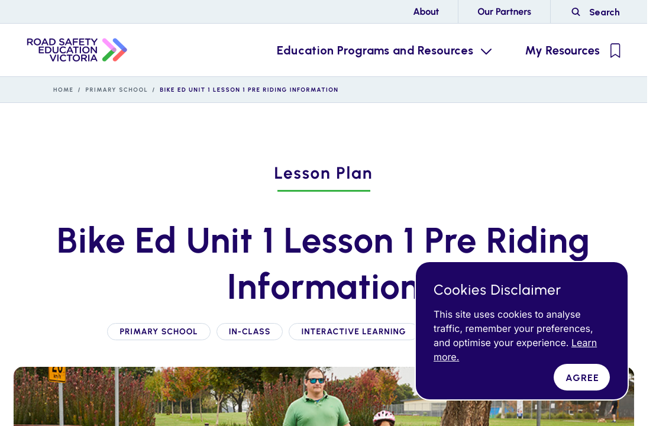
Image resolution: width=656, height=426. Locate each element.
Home (63, 89)
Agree (582, 377)
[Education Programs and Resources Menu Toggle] (383, 50)
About (426, 11)
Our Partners (504, 11)
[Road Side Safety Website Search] (595, 11)
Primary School (117, 89)
